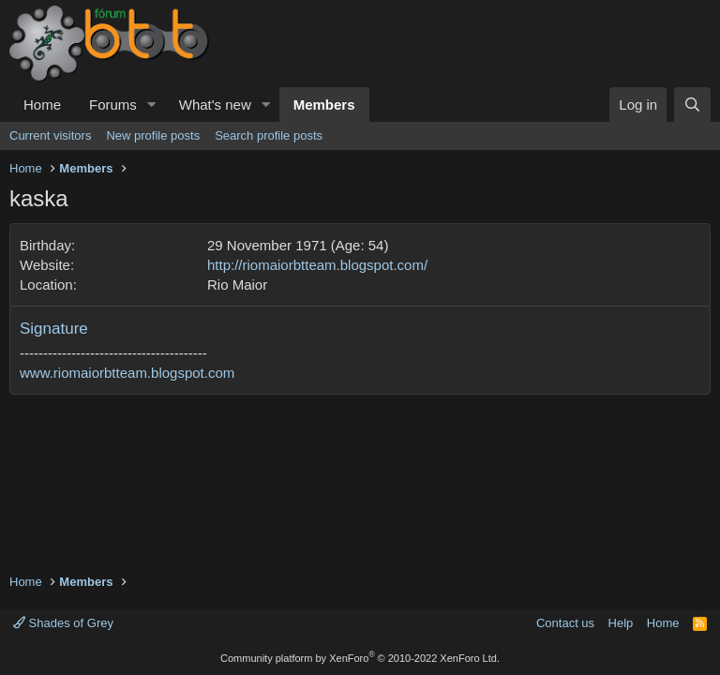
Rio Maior (237, 284)
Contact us (565, 623)
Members (324, 104)
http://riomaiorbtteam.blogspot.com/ (317, 265)
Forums (113, 104)
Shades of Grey (63, 623)
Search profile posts (268, 135)
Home (42, 104)
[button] (152, 104)
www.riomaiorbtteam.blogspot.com (127, 373)
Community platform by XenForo (360, 658)
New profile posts (153, 135)
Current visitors (50, 135)
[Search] (692, 104)
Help (621, 623)
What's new (215, 104)
